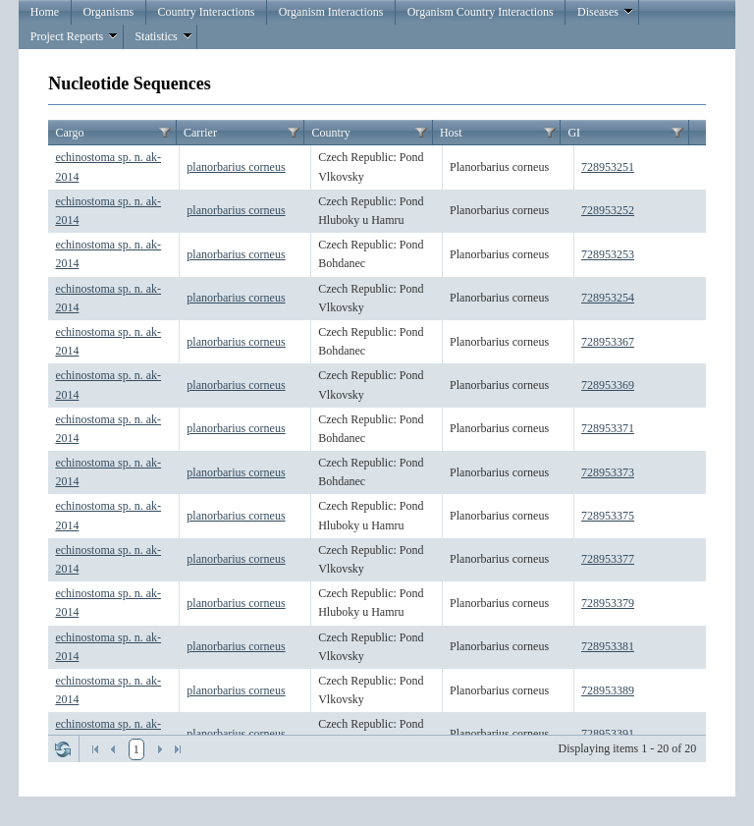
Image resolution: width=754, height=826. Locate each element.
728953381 (607, 646)
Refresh (63, 749)
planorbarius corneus (236, 167)
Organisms (108, 12)
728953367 (607, 342)
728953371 (607, 428)
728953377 (607, 559)
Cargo (69, 132)
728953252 (607, 210)
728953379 (607, 603)
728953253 (607, 254)
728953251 (607, 167)
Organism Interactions (331, 12)
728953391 (607, 734)
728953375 (607, 516)
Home (44, 12)
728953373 (607, 472)
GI (573, 132)
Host (451, 132)
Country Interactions (205, 12)
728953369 (607, 385)
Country (330, 132)
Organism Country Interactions (480, 12)
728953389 (607, 690)
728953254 (607, 297)
